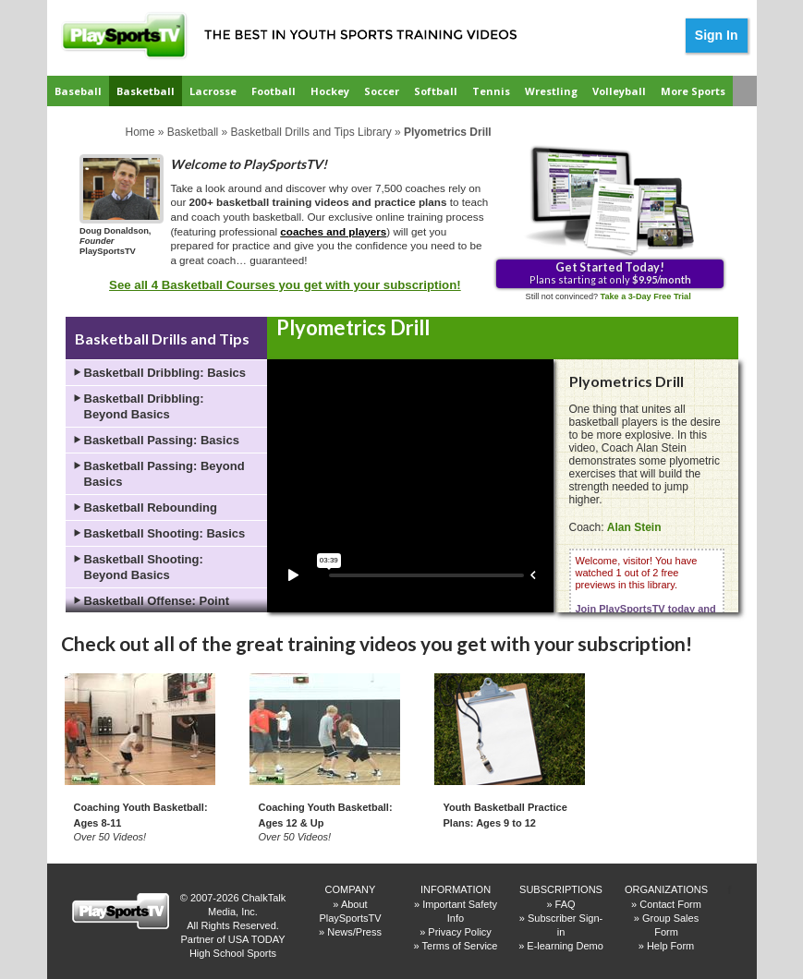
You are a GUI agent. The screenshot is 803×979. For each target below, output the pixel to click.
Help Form (670, 945)
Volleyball (619, 91)
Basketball (145, 91)
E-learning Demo (565, 945)
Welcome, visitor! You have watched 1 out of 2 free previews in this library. (646, 602)
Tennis (491, 91)
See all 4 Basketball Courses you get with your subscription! (285, 285)
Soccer (381, 91)
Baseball (78, 91)
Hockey (329, 91)
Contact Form (670, 904)
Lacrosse (213, 91)
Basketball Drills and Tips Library (311, 132)
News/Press (354, 931)
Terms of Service (460, 945)
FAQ (565, 904)
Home (140, 132)
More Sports (693, 91)
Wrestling (551, 91)
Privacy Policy (459, 931)
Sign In (716, 35)
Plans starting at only (610, 272)
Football (273, 91)
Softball (435, 91)
